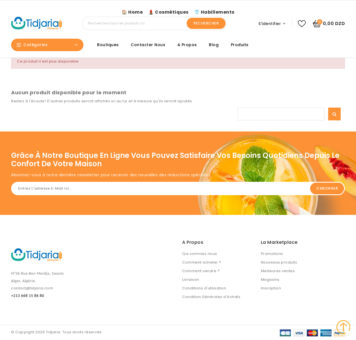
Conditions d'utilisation (204, 288)
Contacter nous (148, 45)
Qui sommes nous (199, 253)
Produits (240, 45)
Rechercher (206, 23)
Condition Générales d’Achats (211, 296)
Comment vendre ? (201, 271)
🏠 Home (132, 12)
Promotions (272, 253)
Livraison (190, 279)
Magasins (270, 279)
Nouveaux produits (279, 262)
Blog (214, 45)
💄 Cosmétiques (168, 12)
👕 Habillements (214, 12)
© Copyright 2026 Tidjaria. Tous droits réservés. (57, 332)
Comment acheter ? (201, 262)
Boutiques (108, 45)
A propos (187, 45)
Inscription (271, 288)
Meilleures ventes (278, 271)
